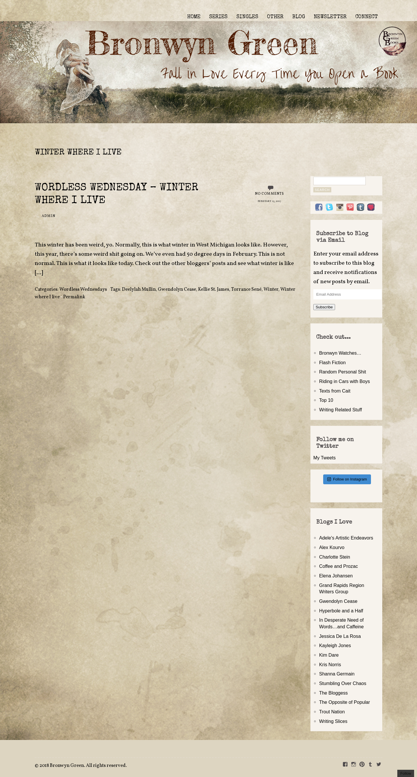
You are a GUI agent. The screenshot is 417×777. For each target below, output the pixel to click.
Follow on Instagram (347, 479)
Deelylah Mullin (139, 289)
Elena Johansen (336, 575)
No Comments (269, 194)
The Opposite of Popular (344, 702)
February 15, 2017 (269, 201)
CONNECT (366, 17)
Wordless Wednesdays (83, 289)
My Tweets (324, 457)
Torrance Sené (246, 289)
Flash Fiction (332, 362)
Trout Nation (332, 711)
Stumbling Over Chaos (342, 683)
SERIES (218, 17)
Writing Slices (333, 721)
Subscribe (324, 307)
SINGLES (247, 17)
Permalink (74, 297)
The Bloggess (333, 692)
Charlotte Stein (334, 556)
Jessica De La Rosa (340, 636)
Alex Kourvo (331, 547)
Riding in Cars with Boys (344, 381)
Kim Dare (329, 655)
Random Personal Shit (342, 371)
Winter (271, 289)
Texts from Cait (334, 390)
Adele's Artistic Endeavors (346, 537)
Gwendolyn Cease (177, 289)
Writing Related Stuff (340, 409)
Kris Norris (330, 664)
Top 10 (326, 400)
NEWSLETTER (330, 17)
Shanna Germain (336, 673)
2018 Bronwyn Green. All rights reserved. (83, 766)
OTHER (275, 17)
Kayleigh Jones (335, 645)
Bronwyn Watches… (340, 353)
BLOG (298, 17)
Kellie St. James (213, 289)
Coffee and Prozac (338, 566)
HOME (193, 17)
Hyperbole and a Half (341, 610)
